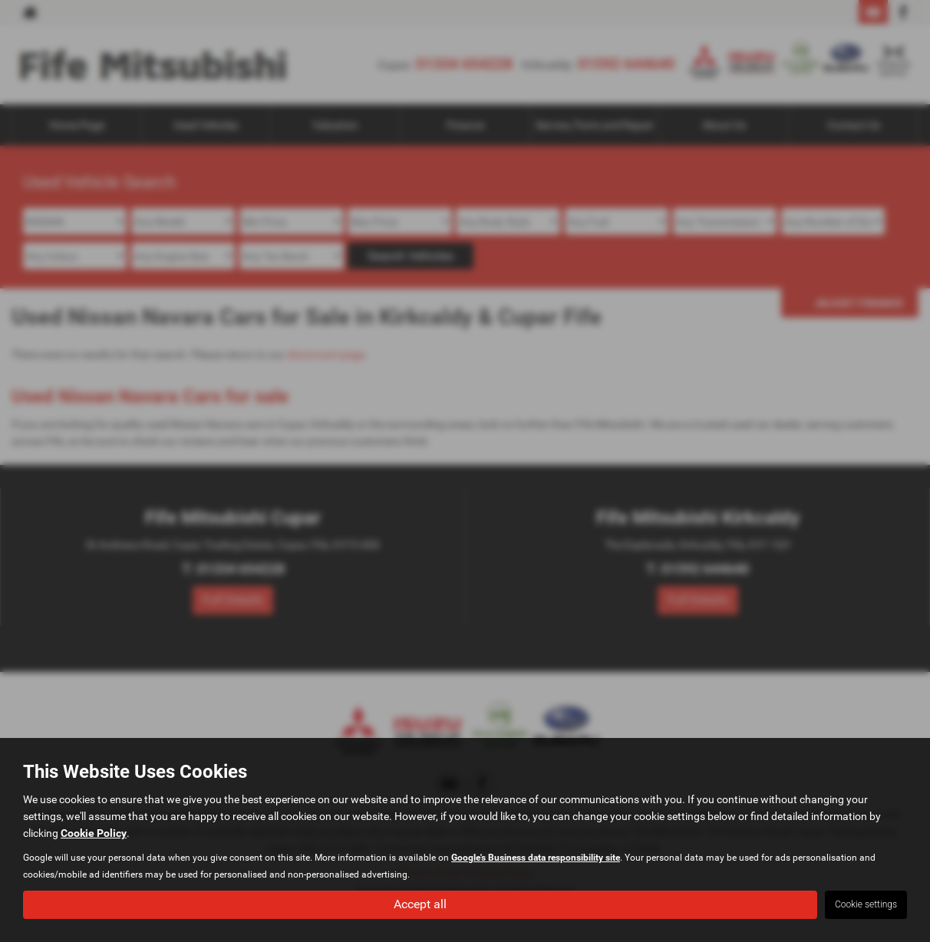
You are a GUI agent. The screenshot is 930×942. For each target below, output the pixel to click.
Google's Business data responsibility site (535, 857)
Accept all (420, 904)
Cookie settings (866, 904)
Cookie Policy (94, 833)
